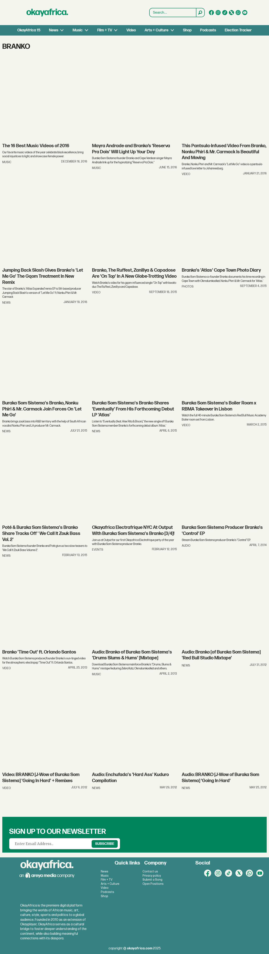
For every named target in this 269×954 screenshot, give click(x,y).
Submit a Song (152, 879)
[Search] (200, 12)
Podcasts (208, 30)
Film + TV (104, 30)
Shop (187, 30)
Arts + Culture (156, 30)
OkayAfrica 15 (28, 30)
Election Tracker (238, 30)
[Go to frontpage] (47, 12)
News (53, 30)
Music (78, 30)
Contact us (150, 871)
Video (131, 30)
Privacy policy (152, 875)
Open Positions (153, 884)
